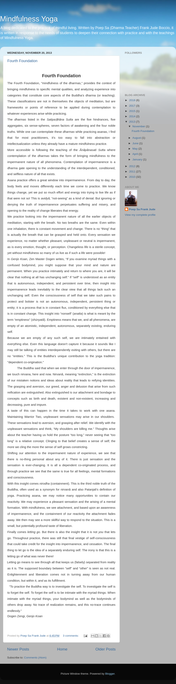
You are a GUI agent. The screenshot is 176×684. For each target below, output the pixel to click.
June (135, 143)
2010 (132, 176)
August (137, 137)
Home (62, 649)
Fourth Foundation (22, 61)
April (135, 153)
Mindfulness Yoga (29, 19)
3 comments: (71, 635)
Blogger (110, 673)
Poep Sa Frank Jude (142, 209)
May (135, 148)
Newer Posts (18, 649)
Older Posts (105, 649)
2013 (132, 121)
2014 (132, 116)
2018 (132, 100)
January (137, 159)
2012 (132, 166)
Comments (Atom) (35, 657)
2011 (132, 171)
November (139, 126)
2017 (132, 105)
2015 (132, 111)
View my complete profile (140, 214)
